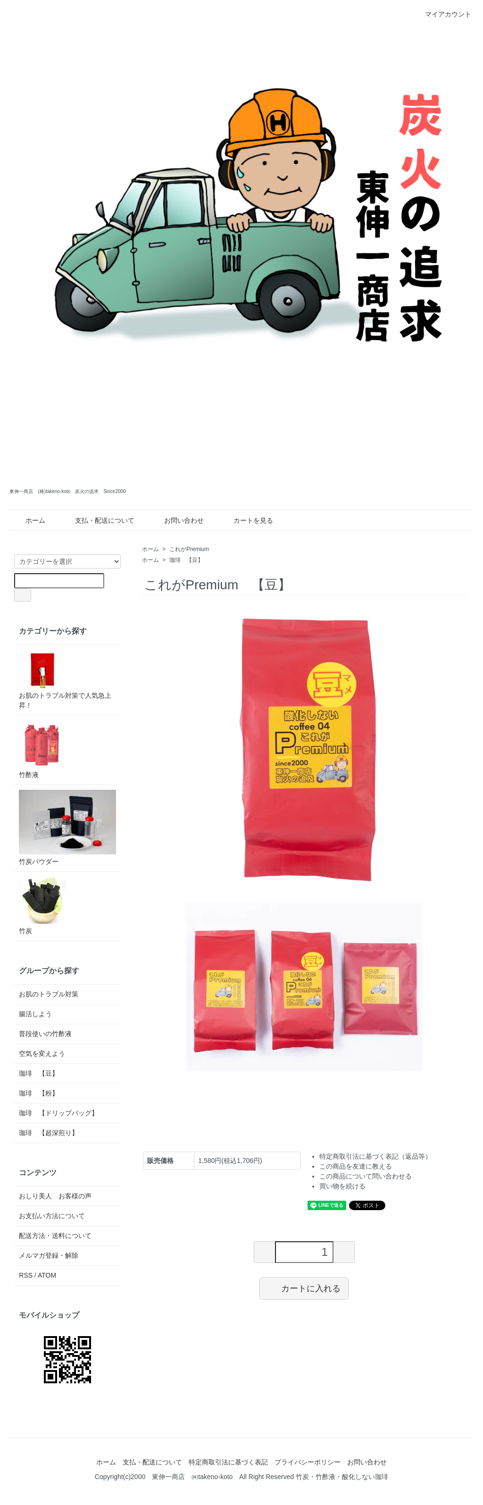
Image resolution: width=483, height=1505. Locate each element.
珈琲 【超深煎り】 (48, 1133)
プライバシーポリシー (308, 1462)
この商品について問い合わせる (365, 1176)
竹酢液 (42, 749)
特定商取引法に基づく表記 (228, 1462)
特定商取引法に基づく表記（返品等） (375, 1156)
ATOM (47, 1275)
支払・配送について (97, 520)
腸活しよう (35, 1014)
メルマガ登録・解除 (48, 1255)
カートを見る (246, 520)
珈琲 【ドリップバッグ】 (58, 1113)
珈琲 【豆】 (186, 560)
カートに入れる (304, 1288)
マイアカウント (443, 14)
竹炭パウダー (67, 827)
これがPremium (192, 549)
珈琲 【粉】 (38, 1093)
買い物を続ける (342, 1186)
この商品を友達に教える (355, 1166)
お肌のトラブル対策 (48, 994)
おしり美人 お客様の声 (55, 1196)
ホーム (28, 520)
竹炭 (42, 906)
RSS (26, 1275)
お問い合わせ (177, 520)
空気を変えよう (42, 1053)
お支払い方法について (52, 1216)
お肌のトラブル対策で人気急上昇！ (65, 679)
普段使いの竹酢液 (45, 1033)
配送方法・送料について (55, 1235)
